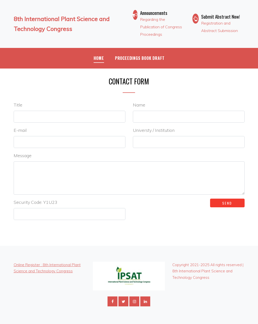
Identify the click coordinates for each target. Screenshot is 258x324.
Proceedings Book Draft (140, 58)
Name (139, 105)
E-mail (20, 130)
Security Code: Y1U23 (35, 202)
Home (99, 58)
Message (23, 155)
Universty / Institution (154, 130)
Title (18, 105)
